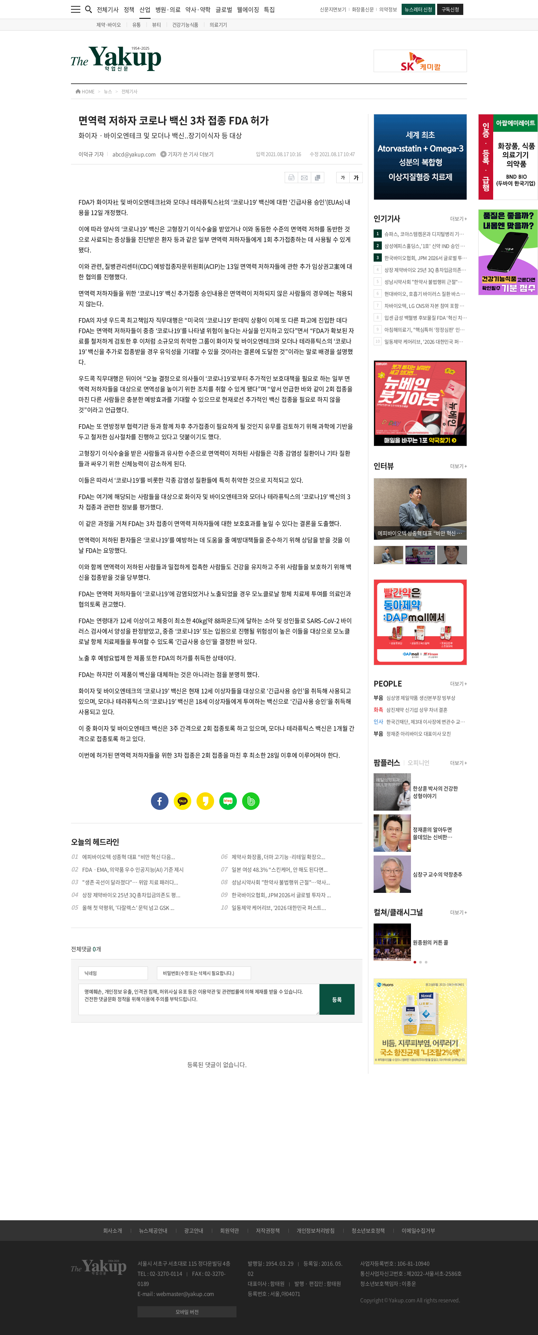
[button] (415, 962)
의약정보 (388, 9)
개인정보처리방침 (316, 1230)
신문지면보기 (333, 9)
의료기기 (218, 24)
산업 (145, 12)
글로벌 (224, 9)
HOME (85, 91)
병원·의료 (168, 9)
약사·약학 (198, 9)
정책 (129, 9)
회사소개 (112, 1230)
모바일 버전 (187, 1311)
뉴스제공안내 (153, 1230)
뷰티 (156, 24)
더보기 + (458, 218)
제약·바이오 (108, 24)
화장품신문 (363, 9)
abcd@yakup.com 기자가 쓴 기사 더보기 (163, 154)
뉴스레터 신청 (418, 9)
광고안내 (193, 1230)
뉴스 (108, 91)
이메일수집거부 (418, 1230)
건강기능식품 (185, 24)
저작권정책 (268, 1230)
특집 (269, 9)
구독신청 (450, 9)
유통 (136, 24)
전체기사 (108, 9)
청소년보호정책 (368, 1230)
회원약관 (229, 1230)
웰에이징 (248, 9)
